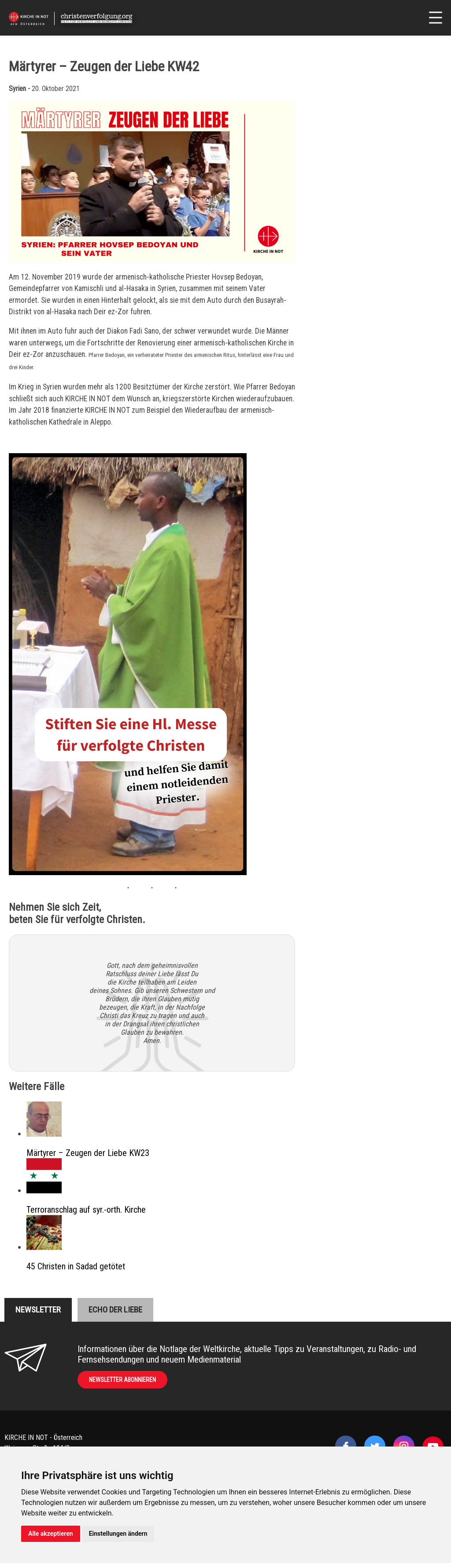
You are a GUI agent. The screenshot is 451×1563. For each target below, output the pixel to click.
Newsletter (38, 1310)
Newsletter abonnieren (122, 1379)
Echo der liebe (115, 1310)
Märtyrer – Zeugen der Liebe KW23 (87, 1153)
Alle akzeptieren (50, 1533)
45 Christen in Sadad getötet (75, 1266)
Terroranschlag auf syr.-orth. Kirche (86, 1209)
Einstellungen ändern (118, 1533)
